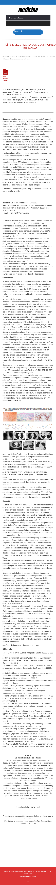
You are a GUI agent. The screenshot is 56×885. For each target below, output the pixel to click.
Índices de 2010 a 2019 (29, 56)
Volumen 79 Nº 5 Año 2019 (46, 56)
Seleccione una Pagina (28, 18)
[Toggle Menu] (47, 23)
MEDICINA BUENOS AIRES (11, 56)
